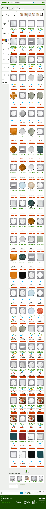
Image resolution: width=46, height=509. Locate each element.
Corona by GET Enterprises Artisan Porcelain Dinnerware (27, 481)
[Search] (7, 83)
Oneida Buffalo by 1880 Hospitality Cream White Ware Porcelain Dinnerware (19, 482)
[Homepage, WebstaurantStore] (6, 2)
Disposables (29, 4)
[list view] (13, 9)
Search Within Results (4, 82)
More (43, 4)
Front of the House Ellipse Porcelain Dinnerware (41, 481)
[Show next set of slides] (43, 479)
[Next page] (28, 471)
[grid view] (10, 9)
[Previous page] (24, 471)
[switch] (43, 9)
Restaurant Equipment (5, 4)
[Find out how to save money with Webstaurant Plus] (13, 30)
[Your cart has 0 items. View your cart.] (43, 2)
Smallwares (15, 4)
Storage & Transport (39, 4)
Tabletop (26, 4)
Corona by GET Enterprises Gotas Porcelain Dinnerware (34, 481)
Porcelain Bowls (12, 481)
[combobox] (22, 2)
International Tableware (22, 484)
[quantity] (10, 36)
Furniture (34, 4)
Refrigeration (10, 4)
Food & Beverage (21, 4)
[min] (3, 62)
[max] (7, 62)
